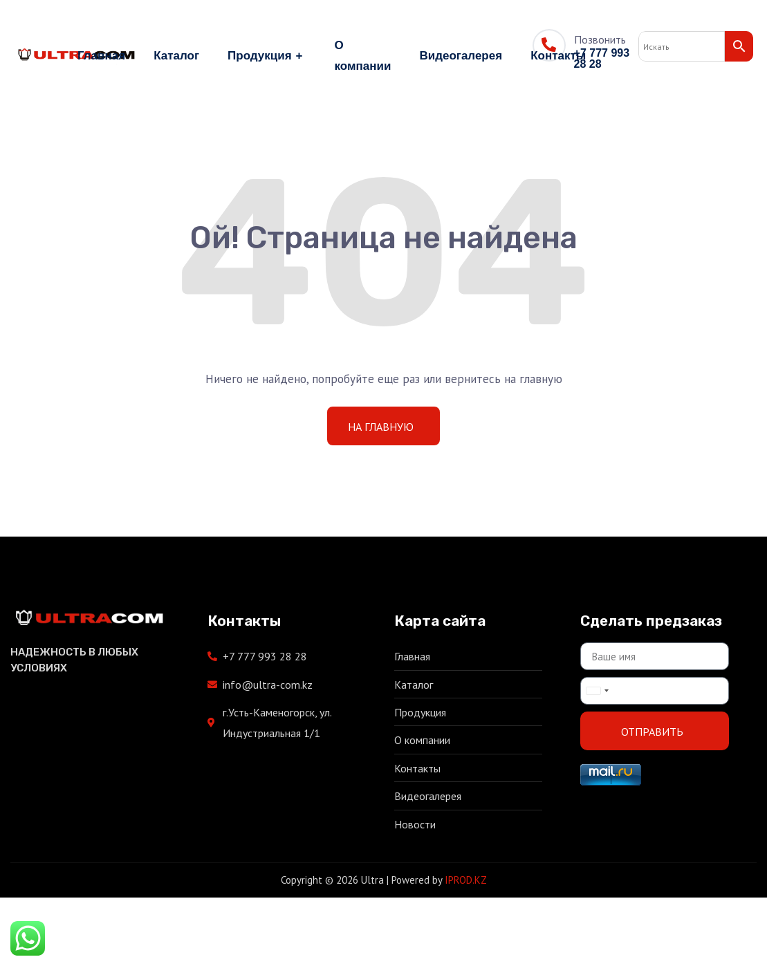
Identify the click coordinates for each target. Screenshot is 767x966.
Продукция (267, 56)
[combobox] (597, 691)
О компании (363, 56)
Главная (101, 55)
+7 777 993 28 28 (602, 58)
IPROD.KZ (466, 879)
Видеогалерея (460, 55)
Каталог (176, 55)
